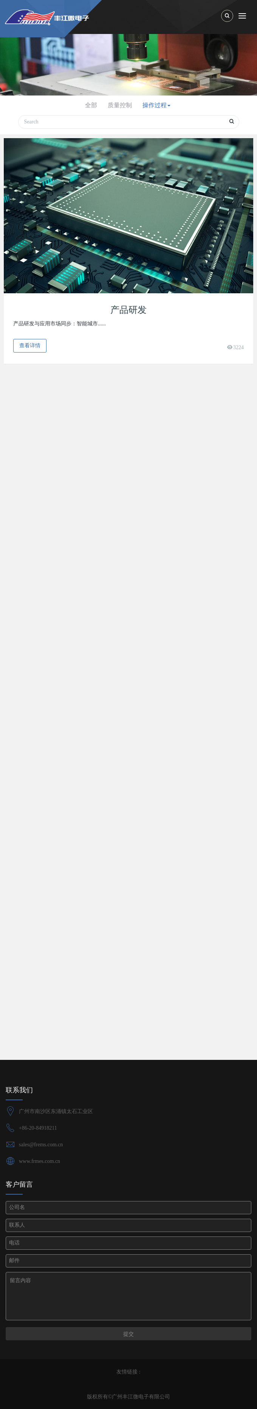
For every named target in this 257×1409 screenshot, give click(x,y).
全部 (91, 105)
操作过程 (156, 105)
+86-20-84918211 (38, 1128)
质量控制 (120, 105)
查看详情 (29, 345)
